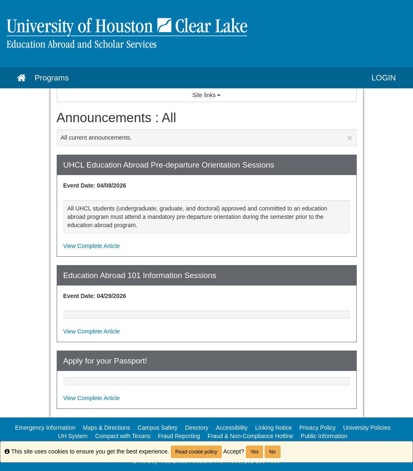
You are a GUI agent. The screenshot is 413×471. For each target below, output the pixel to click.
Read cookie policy (196, 452)
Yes (254, 452)
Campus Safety (158, 427)
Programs (52, 77)
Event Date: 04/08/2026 (94, 185)
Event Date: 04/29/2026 (94, 296)
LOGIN (383, 77)
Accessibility (232, 427)
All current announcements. (207, 138)
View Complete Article (91, 246)
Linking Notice (273, 427)
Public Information (324, 436)
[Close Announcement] (349, 137)
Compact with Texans (122, 436)
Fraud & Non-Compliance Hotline (250, 436)
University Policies (366, 427)
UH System (73, 436)
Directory (196, 427)
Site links (207, 95)
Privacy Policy (317, 427)
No (272, 452)
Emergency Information (45, 427)
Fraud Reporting (179, 436)
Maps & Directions (106, 427)
